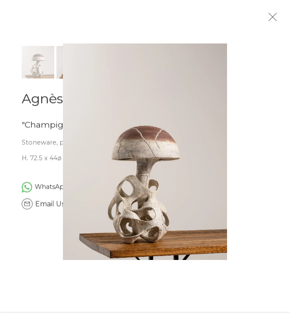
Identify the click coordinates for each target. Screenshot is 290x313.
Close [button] (272, 19)
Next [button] (281, 156)
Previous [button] (8, 156)
